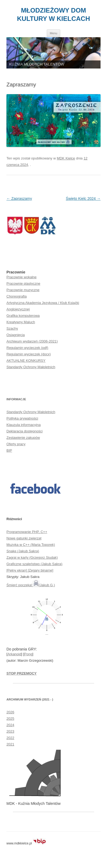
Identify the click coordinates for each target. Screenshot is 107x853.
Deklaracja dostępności (24, 431)
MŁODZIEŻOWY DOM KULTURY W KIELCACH (53, 14)
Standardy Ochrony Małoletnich (30, 367)
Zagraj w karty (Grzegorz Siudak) (32, 557)
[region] (53, 52)
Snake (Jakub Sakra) (22, 551)
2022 (10, 738)
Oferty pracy (16, 444)
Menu (53, 33)
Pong (28, 654)
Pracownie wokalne (21, 277)
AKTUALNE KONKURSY (25, 361)
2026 (10, 712)
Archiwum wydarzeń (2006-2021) (32, 341)
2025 (10, 719)
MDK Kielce (66, 158)
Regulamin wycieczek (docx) (28, 354)
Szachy (12, 328)
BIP (9, 450)
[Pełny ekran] (17, 570)
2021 (10, 744)
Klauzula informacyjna (23, 425)
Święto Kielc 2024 (83, 198)
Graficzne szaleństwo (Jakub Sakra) (34, 564)
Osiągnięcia (15, 335)
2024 (10, 725)
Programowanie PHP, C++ (26, 532)
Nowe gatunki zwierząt (23, 538)
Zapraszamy (19, 198)
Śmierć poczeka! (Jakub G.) (30, 585)
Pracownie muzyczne (23, 290)
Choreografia (16, 296)
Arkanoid (14, 654)
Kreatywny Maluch (20, 322)
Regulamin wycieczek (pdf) (27, 348)
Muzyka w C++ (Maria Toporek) (30, 545)
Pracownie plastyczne (23, 283)
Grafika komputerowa (23, 316)
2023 (10, 731)
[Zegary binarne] (41, 570)
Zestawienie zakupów (23, 438)
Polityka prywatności (22, 418)
